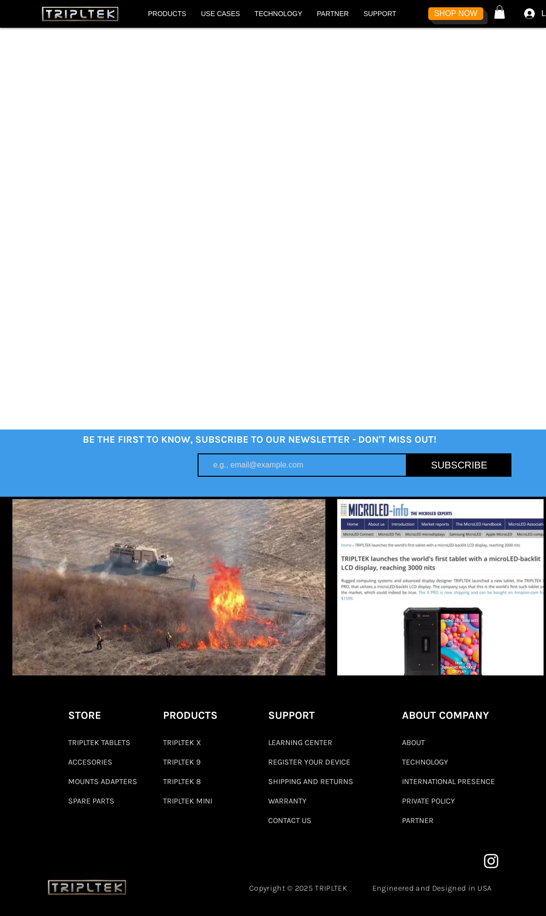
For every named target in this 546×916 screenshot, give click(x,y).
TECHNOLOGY (425, 761)
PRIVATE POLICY (428, 800)
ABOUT (413, 742)
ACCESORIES (90, 761)
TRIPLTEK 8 (182, 781)
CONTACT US (289, 820)
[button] (167, 13)
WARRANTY (287, 800)
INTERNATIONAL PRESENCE (448, 781)
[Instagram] (491, 860)
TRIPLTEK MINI (187, 800)
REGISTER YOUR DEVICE (309, 761)
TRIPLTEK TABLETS (99, 742)
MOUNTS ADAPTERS (102, 781)
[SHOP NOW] (455, 13)
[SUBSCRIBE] (459, 465)
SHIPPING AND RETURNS (310, 781)
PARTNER (418, 820)
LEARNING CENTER (300, 742)
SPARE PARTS (91, 800)
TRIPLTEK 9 (181, 761)
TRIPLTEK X (182, 742)
